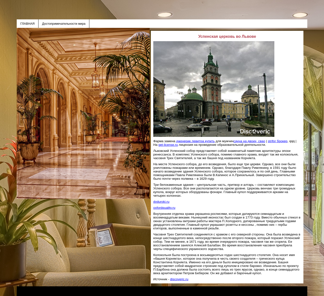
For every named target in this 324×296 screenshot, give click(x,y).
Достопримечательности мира (63, 23)
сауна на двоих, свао (249, 141)
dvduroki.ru (161, 201)
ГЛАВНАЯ (27, 23)
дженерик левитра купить (195, 141)
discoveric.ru (179, 279)
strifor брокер (277, 141)
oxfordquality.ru (164, 208)
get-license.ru (168, 145)
